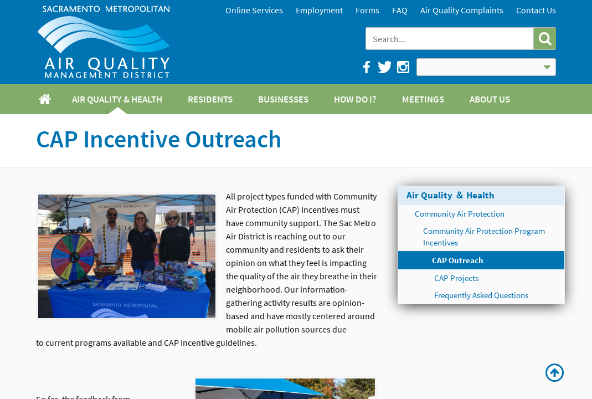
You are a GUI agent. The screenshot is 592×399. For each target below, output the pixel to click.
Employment (319, 10)
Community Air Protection (460, 213)
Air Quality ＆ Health (450, 195)
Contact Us (536, 10)
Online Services (254, 10)
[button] (544, 38)
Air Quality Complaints (461, 10)
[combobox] (450, 38)
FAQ (400, 10)
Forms (367, 10)
